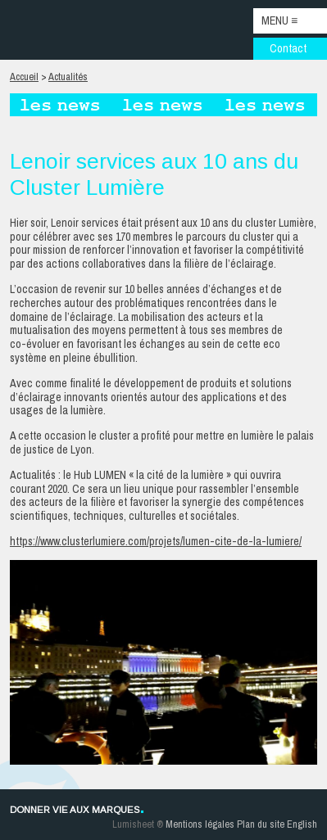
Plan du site (260, 824)
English (302, 824)
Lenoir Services (59, 30)
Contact (288, 48)
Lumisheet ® (137, 824)
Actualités (68, 77)
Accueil (24, 77)
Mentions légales (200, 824)
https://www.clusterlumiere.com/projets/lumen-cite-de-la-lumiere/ (156, 541)
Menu (279, 20)
